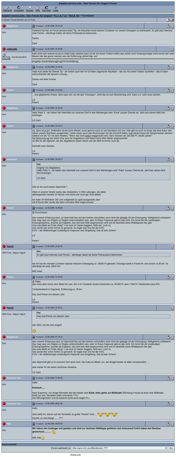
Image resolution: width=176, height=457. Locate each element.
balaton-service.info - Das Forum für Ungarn (27, 15)
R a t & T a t (60, 15)
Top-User (46, 9)
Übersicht (7, 9)
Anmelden (19, 9)
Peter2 (10, 246)
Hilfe (37, 9)
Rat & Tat (74, 15)
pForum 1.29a (75, 455)
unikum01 (12, 49)
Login (55, 9)
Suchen (29, 9)
